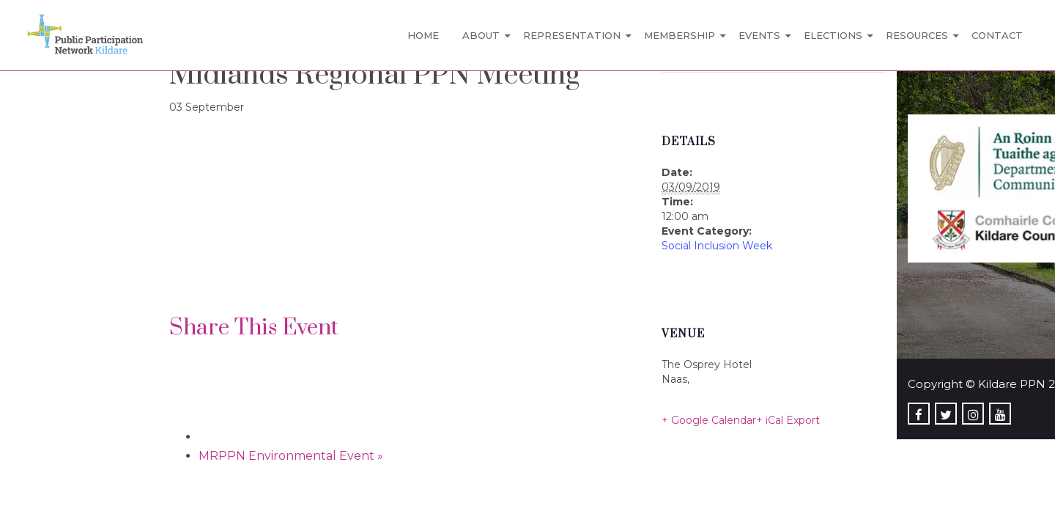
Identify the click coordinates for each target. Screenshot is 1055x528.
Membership (679, 35)
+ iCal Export (788, 420)
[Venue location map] (246, 215)
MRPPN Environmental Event (291, 456)
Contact (997, 35)
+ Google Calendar (709, 420)
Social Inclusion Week (717, 245)
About (481, 35)
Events (759, 35)
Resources (917, 35)
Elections (833, 35)
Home (423, 35)
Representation (572, 35)
